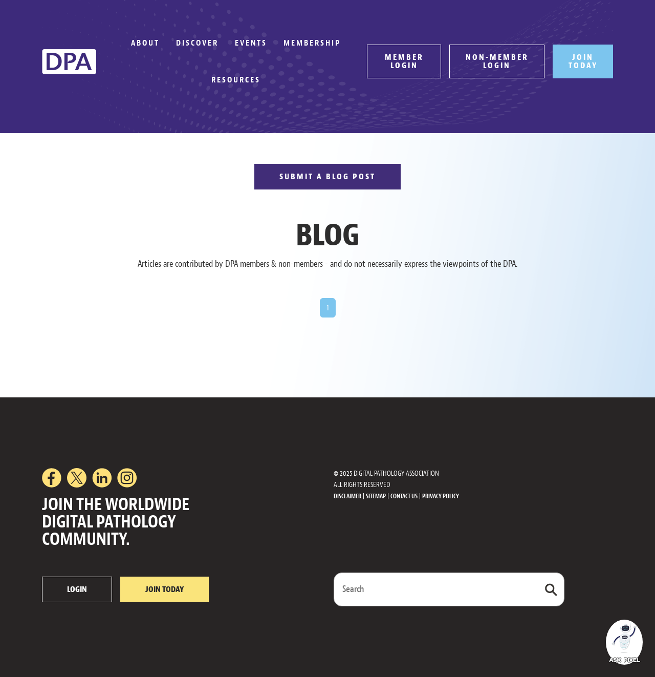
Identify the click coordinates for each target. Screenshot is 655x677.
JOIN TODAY (583, 61)
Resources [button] (235, 80)
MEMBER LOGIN (404, 61)
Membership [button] (312, 43)
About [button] (145, 43)
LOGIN (77, 589)
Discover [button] (197, 43)
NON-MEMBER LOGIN (497, 61)
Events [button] (251, 43)
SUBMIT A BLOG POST (327, 177)
